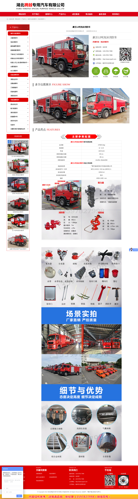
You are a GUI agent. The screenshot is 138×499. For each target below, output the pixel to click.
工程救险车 (14, 87)
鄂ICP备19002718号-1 (94, 492)
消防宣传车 (14, 95)
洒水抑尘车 (14, 104)
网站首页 (22, 14)
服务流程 (102, 14)
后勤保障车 (14, 83)
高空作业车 (14, 121)
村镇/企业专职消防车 (17, 58)
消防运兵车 (14, 79)
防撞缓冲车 (14, 116)
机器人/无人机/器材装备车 (19, 62)
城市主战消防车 (32, 19)
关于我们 (35, 14)
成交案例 (75, 14)
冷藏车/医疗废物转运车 (18, 129)
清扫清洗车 (14, 112)
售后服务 (89, 14)
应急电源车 (14, 91)
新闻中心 (49, 14)
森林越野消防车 (16, 46)
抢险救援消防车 (16, 50)
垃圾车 (13, 125)
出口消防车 (14, 70)
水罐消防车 (14, 38)
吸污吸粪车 (14, 108)
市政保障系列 (15, 100)
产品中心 (62, 14)
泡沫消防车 (41, 19)
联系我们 (115, 14)
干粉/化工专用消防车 (17, 54)
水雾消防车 (14, 66)
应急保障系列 (15, 75)
